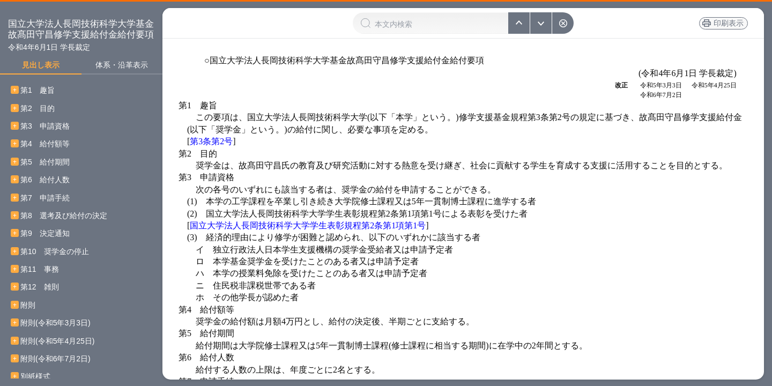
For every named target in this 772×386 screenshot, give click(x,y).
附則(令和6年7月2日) (55, 359)
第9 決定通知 (45, 233)
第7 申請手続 (45, 198)
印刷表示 (729, 23)
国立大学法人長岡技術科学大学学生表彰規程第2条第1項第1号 (308, 225)
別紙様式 (35, 377)
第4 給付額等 (45, 144)
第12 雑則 (39, 287)
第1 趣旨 (37, 90)
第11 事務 (39, 269)
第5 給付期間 (45, 162)
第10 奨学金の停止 (54, 252)
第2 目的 (37, 109)
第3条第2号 (211, 141)
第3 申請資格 (45, 126)
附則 (27, 305)
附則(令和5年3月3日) (55, 323)
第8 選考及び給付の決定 (63, 216)
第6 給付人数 (45, 180)
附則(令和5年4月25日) (57, 341)
